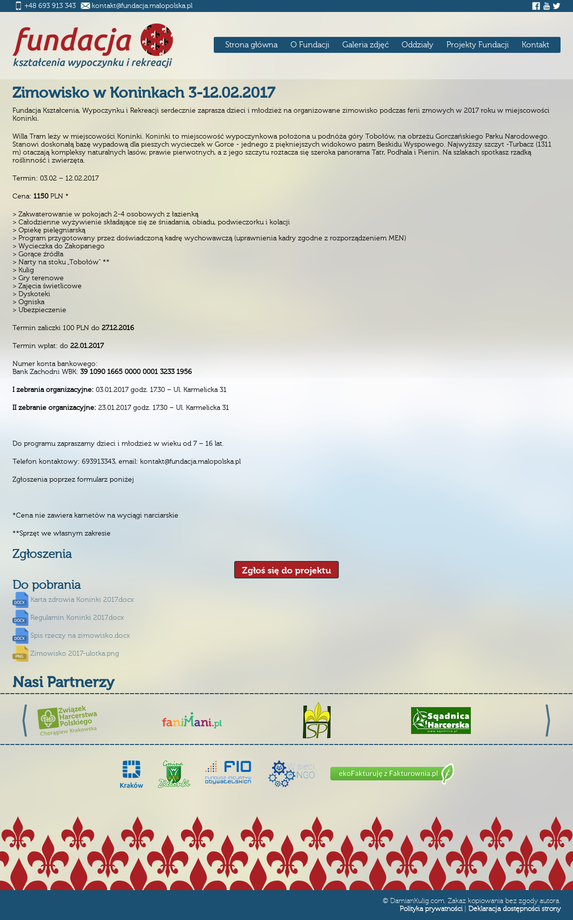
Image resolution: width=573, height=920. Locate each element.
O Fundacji (309, 44)
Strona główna (251, 44)
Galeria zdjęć (365, 44)
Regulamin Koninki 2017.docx (77, 618)
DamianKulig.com (417, 901)
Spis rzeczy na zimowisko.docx (80, 636)
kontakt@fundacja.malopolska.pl (142, 6)
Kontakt (535, 44)
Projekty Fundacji (477, 44)
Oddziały (417, 44)
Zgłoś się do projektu (286, 570)
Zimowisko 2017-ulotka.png (74, 654)
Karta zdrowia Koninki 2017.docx (82, 600)
